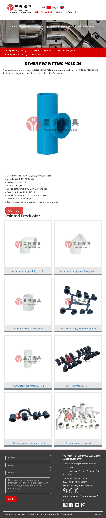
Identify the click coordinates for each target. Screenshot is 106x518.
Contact (71, 12)
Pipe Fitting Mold (43, 12)
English (58, 7)
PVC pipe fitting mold (14, 50)
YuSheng (26, 12)
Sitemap (97, 514)
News (59, 12)
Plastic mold (38, 54)
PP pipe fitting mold (67, 50)
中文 (46, 7)
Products (85, 496)
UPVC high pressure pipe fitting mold (56, 26)
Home (13, 12)
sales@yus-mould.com (81, 485)
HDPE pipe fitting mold (15, 54)
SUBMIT (11, 499)
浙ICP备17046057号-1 (65, 514)
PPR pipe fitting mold (41, 50)
